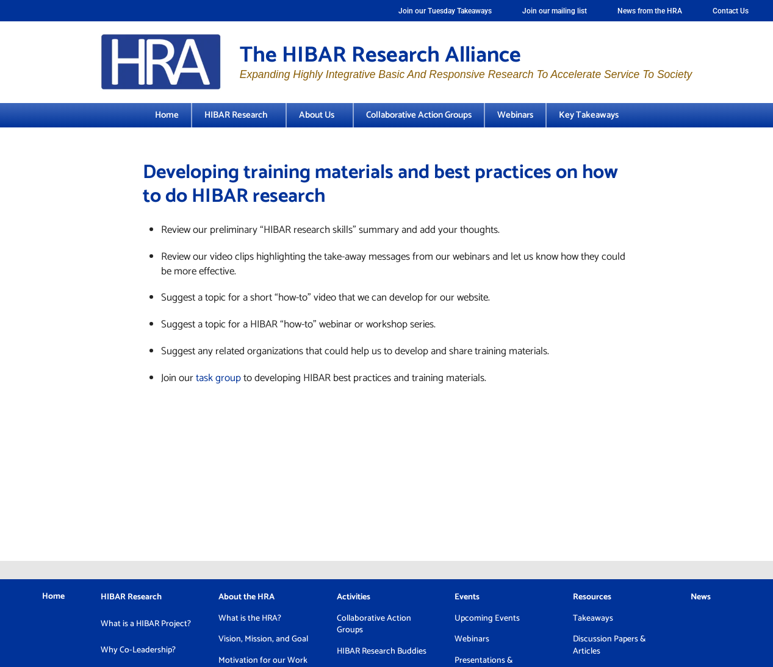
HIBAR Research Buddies (381, 651)
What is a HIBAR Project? (146, 624)
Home (167, 115)
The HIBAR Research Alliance (380, 55)
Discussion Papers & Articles (609, 645)
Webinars (515, 115)
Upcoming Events (487, 619)
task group (218, 378)
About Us (319, 115)
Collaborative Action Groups (419, 115)
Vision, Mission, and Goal (263, 639)
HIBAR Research (238, 115)
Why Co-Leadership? (138, 650)
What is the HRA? (249, 619)
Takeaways (593, 619)
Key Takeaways (589, 115)
